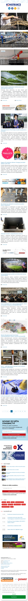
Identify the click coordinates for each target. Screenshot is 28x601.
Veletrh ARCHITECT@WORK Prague (15, 529)
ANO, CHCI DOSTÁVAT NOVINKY (14, 434)
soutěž (8, 502)
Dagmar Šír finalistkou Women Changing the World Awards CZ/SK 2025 (13, 163)
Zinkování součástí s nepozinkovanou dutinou (12, 233)
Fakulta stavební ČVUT (19, 502)
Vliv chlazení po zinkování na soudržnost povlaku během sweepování (12, 204)
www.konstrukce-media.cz (5, 564)
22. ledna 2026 (4, 214)
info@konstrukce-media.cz (7, 563)
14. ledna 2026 (4, 376)
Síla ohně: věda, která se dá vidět (12, 469)
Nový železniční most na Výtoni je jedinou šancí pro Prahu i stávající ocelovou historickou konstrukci (16, 479)
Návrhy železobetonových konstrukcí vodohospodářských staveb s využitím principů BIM (13, 335)
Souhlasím (14, 597)
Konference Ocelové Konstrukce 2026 (15, 514)
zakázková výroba (17, 504)
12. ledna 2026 (4, 405)
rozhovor (23, 504)
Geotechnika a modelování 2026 (14, 525)
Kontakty (2, 568)
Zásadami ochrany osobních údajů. (10, 437)
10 (24, 411)
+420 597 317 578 (7, 560)
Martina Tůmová (18, 100)
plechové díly (4, 504)
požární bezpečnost (5, 506)
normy (12, 506)
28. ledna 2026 (4, 100)
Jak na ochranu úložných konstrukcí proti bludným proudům (15, 473)
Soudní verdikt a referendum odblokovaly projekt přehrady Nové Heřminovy (12, 87)
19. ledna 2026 (4, 347)
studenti (12, 502)
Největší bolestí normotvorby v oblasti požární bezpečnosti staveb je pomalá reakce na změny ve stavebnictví (14, 62)
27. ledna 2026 (4, 143)
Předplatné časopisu (4, 567)
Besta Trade (10, 504)
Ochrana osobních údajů (5, 566)
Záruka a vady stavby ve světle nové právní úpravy (15, 466)
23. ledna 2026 (4, 174)
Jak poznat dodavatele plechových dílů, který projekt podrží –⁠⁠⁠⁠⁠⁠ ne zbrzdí (12, 45)
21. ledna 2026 (4, 244)
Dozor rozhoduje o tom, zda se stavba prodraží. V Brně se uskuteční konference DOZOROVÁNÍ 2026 (14, 304)
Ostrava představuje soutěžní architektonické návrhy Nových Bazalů (13, 274)
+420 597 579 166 (5, 561)
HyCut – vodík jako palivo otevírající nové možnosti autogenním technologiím (13, 367)
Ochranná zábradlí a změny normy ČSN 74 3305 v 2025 (14, 396)
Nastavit (14, 594)
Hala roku (4, 502)
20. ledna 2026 (4, 284)
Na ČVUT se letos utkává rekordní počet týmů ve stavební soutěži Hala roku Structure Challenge (13, 27)
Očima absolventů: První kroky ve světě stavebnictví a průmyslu (13, 130)
